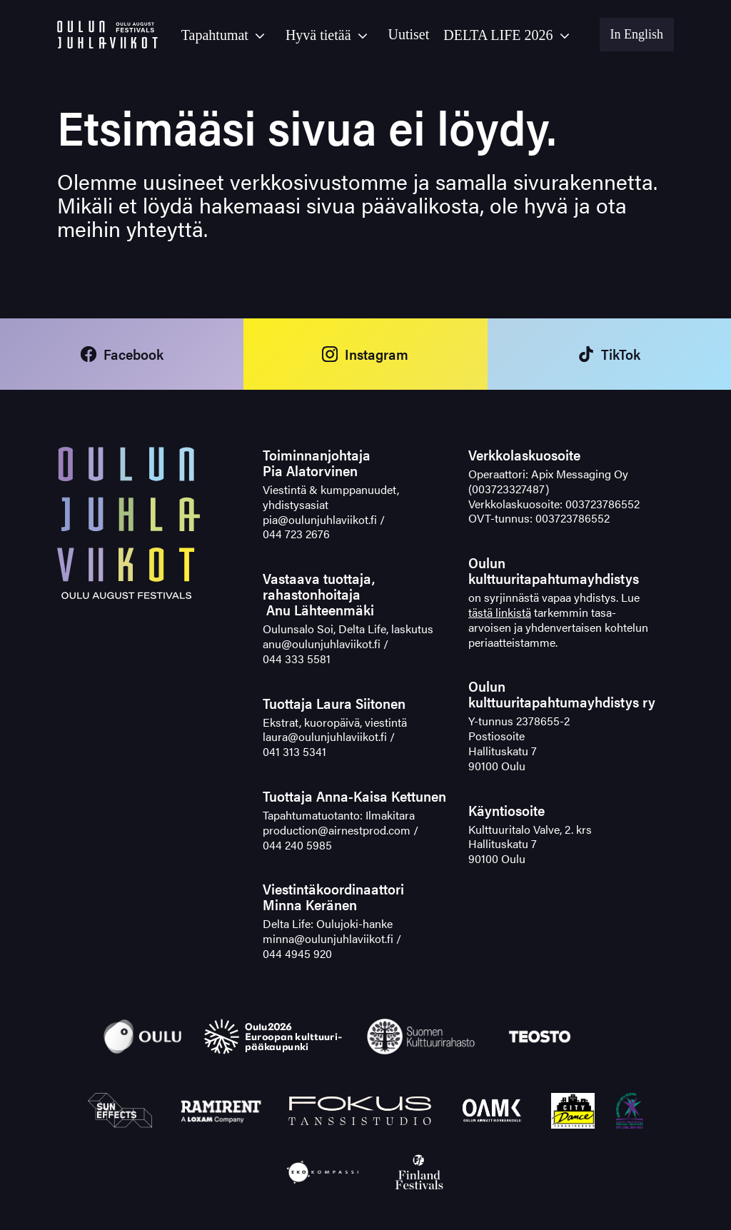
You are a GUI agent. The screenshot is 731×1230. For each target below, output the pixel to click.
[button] (226, 34)
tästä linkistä (499, 612)
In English (637, 34)
